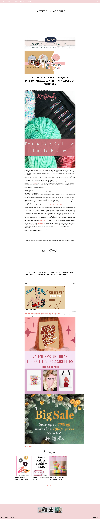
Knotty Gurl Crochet (50, 11)
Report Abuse (28, 446)
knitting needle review (68, 240)
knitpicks (53, 176)
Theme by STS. (95, 517)
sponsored (49, 241)
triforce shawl (42, 220)
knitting (61, 240)
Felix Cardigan (40, 223)
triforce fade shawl (57, 241)
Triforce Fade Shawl (51, 204)
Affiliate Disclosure (50, 485)
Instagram (15, 1)
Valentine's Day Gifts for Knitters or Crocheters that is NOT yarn (42, 313)
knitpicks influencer (53, 240)
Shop (3, 1)
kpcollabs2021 (38, 241)
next (74, 283)
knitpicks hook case (46, 201)
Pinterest (29, 1)
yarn (63, 241)
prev (26, 283)
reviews (44, 241)
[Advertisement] (50, 22)
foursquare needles (39, 240)
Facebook (22, 1)
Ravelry (8, 1)
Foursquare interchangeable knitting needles (35, 178)
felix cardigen (30, 240)
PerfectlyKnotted (61, 204)
